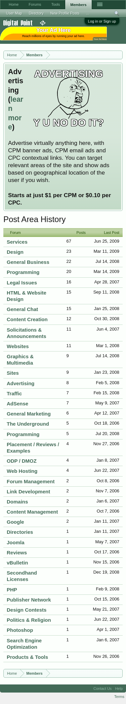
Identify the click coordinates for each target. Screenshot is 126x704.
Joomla (16, 542)
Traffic (14, 393)
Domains (17, 501)
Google (15, 522)
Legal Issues (22, 282)
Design (15, 252)
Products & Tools (27, 657)
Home (13, 4)
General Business (28, 262)
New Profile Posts (65, 13)
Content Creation (27, 319)
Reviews (17, 552)
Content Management (32, 512)
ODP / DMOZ (22, 461)
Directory (36, 13)
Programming (23, 272)
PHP (12, 589)
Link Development (28, 491)
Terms (119, 697)
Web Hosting (22, 471)
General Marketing (29, 414)
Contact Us (102, 688)
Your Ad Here (100, 39)
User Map (14, 13)
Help (119, 688)
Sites (13, 373)
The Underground (28, 424)
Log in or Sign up (102, 21)
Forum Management (31, 481)
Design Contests (26, 610)
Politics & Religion (29, 620)
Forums (35, 4)
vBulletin (17, 562)
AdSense (17, 403)
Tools (55, 4)
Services (17, 242)
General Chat (22, 309)
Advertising (21, 383)
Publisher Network (29, 600)
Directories (20, 532)
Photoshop (20, 630)
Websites (18, 346)
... (87, 13)
